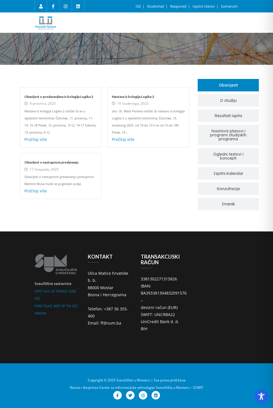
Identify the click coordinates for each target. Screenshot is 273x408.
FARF (38, 306)
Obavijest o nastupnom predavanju (51, 162)
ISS (139, 6)
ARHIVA (40, 313)
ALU (47, 291)
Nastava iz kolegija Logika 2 (133, 97)
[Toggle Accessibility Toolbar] (261, 396)
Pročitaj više (35, 139)
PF (63, 306)
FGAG (47, 306)
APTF (38, 291)
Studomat (156, 6)
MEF (57, 306)
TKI (68, 306)
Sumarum (229, 6)
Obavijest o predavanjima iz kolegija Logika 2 (58, 97)
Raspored (178, 6)
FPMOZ (61, 291)
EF (53, 291)
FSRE (72, 291)
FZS (37, 298)
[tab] (228, 85)
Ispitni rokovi (204, 6)
